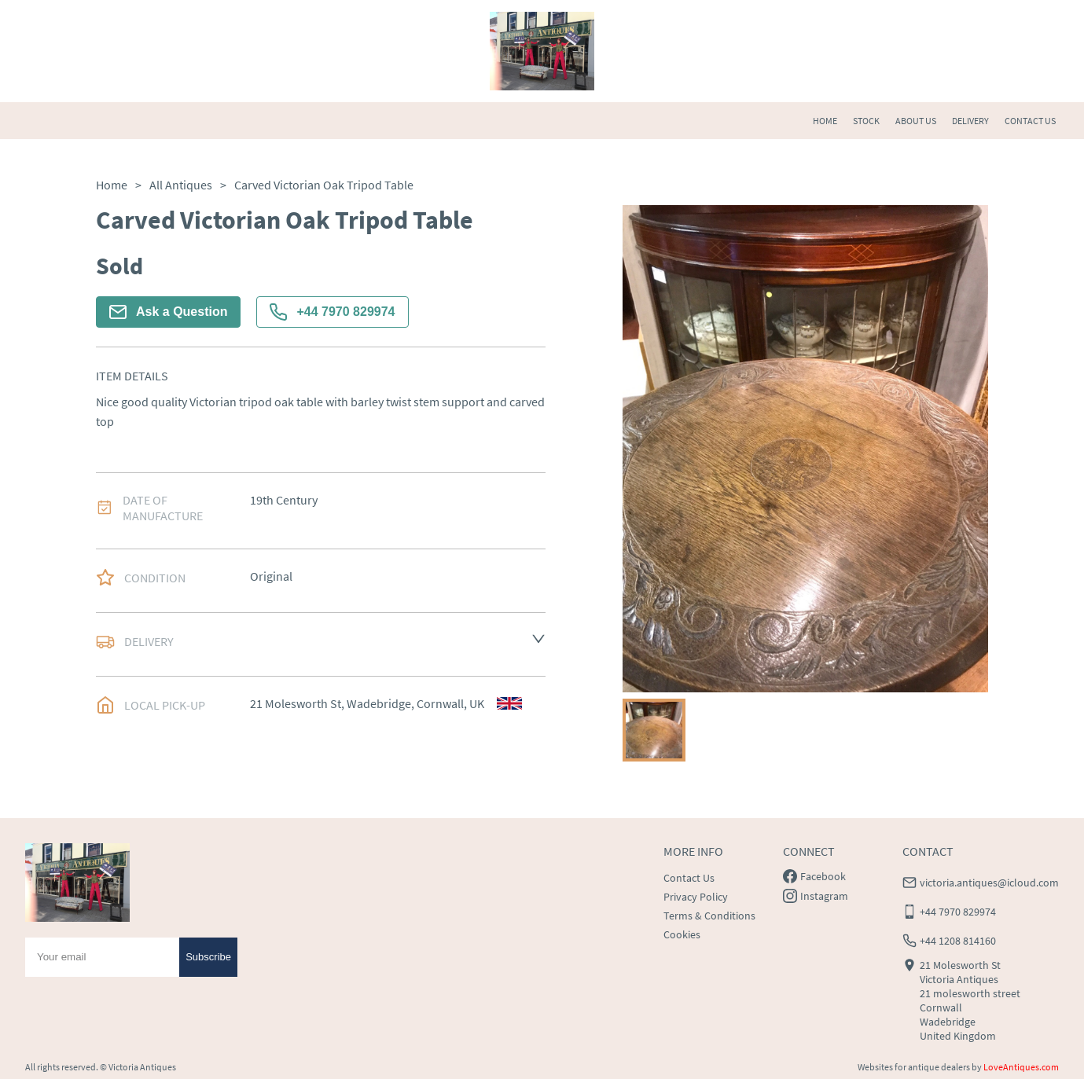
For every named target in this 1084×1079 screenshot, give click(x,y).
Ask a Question (168, 312)
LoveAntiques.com (1021, 1067)
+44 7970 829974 (332, 312)
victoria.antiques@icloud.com (989, 882)
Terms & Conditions (709, 915)
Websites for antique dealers (914, 1067)
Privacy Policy (695, 897)
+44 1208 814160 (958, 941)
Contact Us (689, 878)
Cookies (681, 934)
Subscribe (208, 957)
